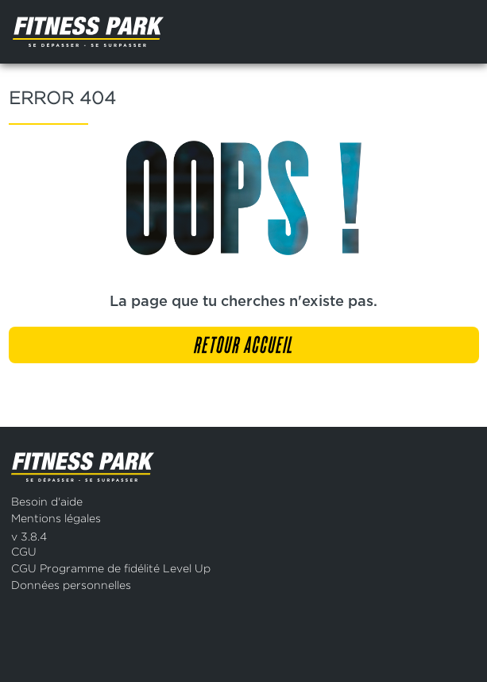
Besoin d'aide (47, 501)
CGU (24, 551)
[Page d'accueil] (127, 32)
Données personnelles (71, 585)
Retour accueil (243, 346)
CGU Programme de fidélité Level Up (111, 568)
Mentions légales (56, 518)
